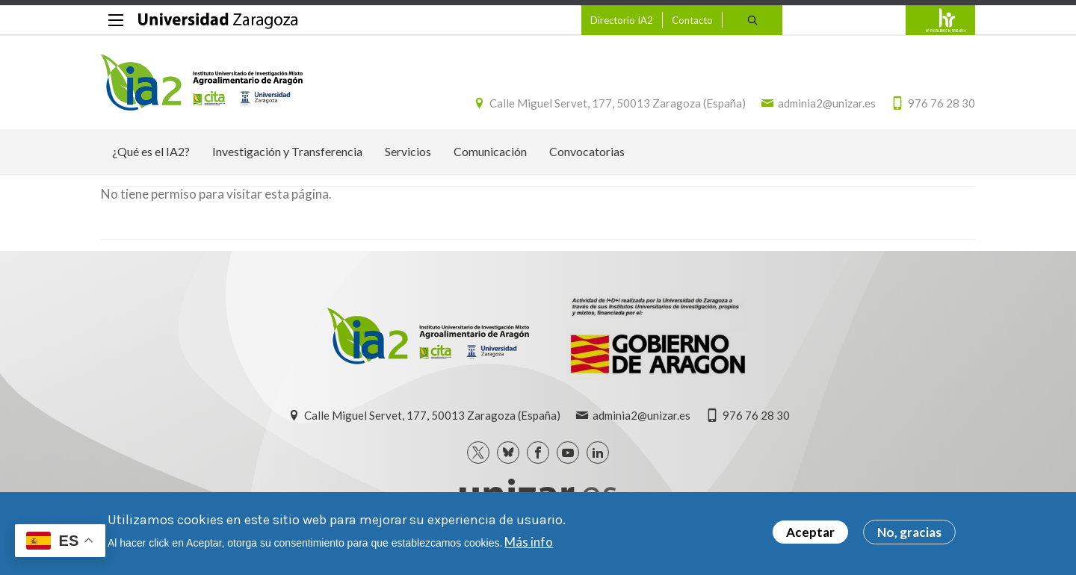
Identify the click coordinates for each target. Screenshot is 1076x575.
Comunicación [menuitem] (490, 151)
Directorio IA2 (621, 20)
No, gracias (909, 536)
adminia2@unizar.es (827, 103)
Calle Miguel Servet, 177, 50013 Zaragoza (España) (617, 103)
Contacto (692, 20)
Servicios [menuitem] (408, 151)
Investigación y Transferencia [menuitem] (287, 151)
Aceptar (810, 536)
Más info (528, 545)
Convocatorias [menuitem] (587, 151)
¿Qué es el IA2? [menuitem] (151, 151)
